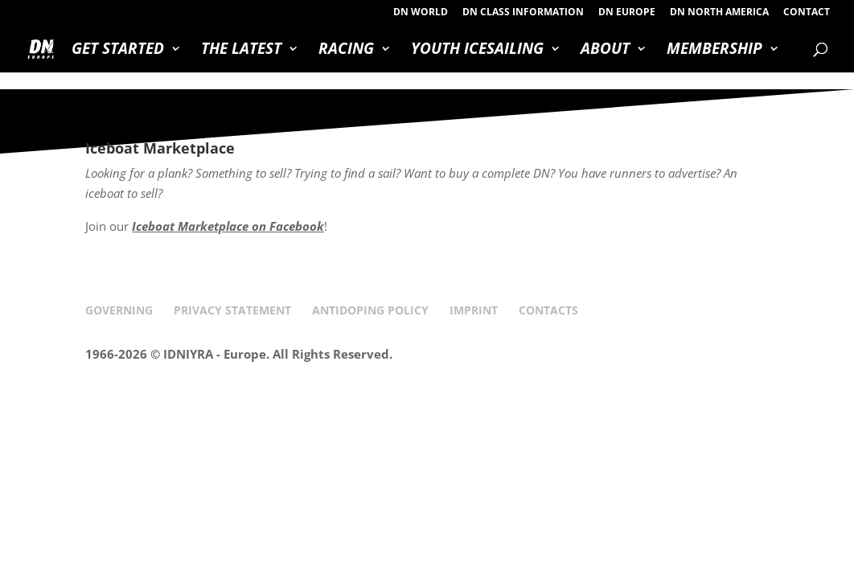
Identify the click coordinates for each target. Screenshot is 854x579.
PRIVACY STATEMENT (232, 310)
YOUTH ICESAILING (477, 51)
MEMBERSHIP (714, 51)
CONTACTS (548, 310)
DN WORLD (420, 12)
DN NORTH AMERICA (719, 12)
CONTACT (806, 12)
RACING (346, 51)
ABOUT (605, 51)
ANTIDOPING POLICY (370, 310)
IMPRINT (474, 310)
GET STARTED (118, 51)
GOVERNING (119, 310)
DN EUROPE (626, 12)
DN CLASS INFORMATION (523, 12)
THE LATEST (241, 51)
